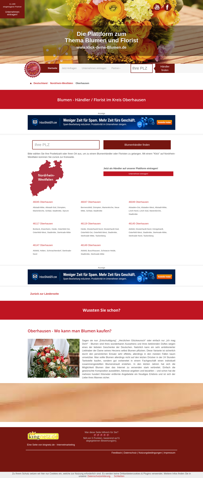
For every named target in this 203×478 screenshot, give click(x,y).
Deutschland (39, 83)
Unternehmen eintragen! (138, 174)
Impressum (169, 452)
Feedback (117, 452)
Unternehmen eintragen (94, 68)
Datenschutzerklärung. (99, 476)
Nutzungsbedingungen (150, 452)
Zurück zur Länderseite (44, 293)
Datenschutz (130, 452)
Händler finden (164, 68)
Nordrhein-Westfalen (61, 83)
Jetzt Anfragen (69, 68)
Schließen (119, 476)
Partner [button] (115, 68)
